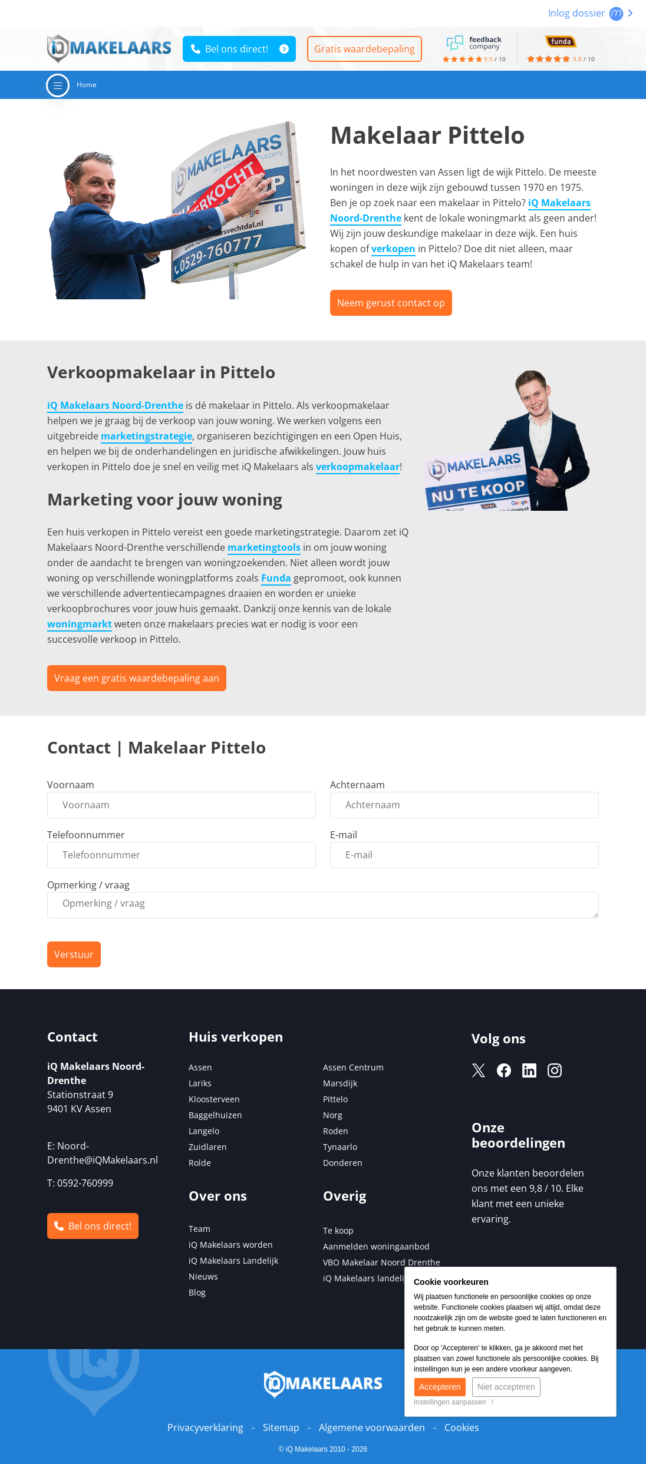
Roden (335, 1130)
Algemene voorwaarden (372, 1427)
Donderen (342, 1162)
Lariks (200, 1083)
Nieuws (203, 1276)
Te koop (338, 1230)
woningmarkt (79, 623)
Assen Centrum (353, 1067)
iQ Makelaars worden (231, 1244)
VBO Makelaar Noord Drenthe (381, 1262)
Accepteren (440, 1387)
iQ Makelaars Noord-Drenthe (115, 405)
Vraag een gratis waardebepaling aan (136, 678)
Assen (200, 1067)
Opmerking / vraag (88, 884)
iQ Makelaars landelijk (367, 1278)
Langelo (204, 1130)
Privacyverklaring (205, 1427)
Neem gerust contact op (391, 302)
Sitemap (281, 1427)
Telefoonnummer (86, 834)
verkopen (393, 248)
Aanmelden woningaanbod (376, 1246)
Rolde (200, 1162)
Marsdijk (340, 1083)
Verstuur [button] (74, 954)
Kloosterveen (214, 1099)
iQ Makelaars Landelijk (233, 1260)
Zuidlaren (208, 1146)
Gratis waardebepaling (364, 48)
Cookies (461, 1427)
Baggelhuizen (215, 1115)
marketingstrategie (146, 435)
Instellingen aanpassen (454, 1402)
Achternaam (357, 784)
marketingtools (264, 547)
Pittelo (335, 1099)
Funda (276, 577)
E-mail (343, 834)
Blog (197, 1292)
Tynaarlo (340, 1146)
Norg (332, 1115)
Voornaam (70, 784)
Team (199, 1228)
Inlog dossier (590, 12)
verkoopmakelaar (358, 466)
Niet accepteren (506, 1387)
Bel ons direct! (229, 48)
